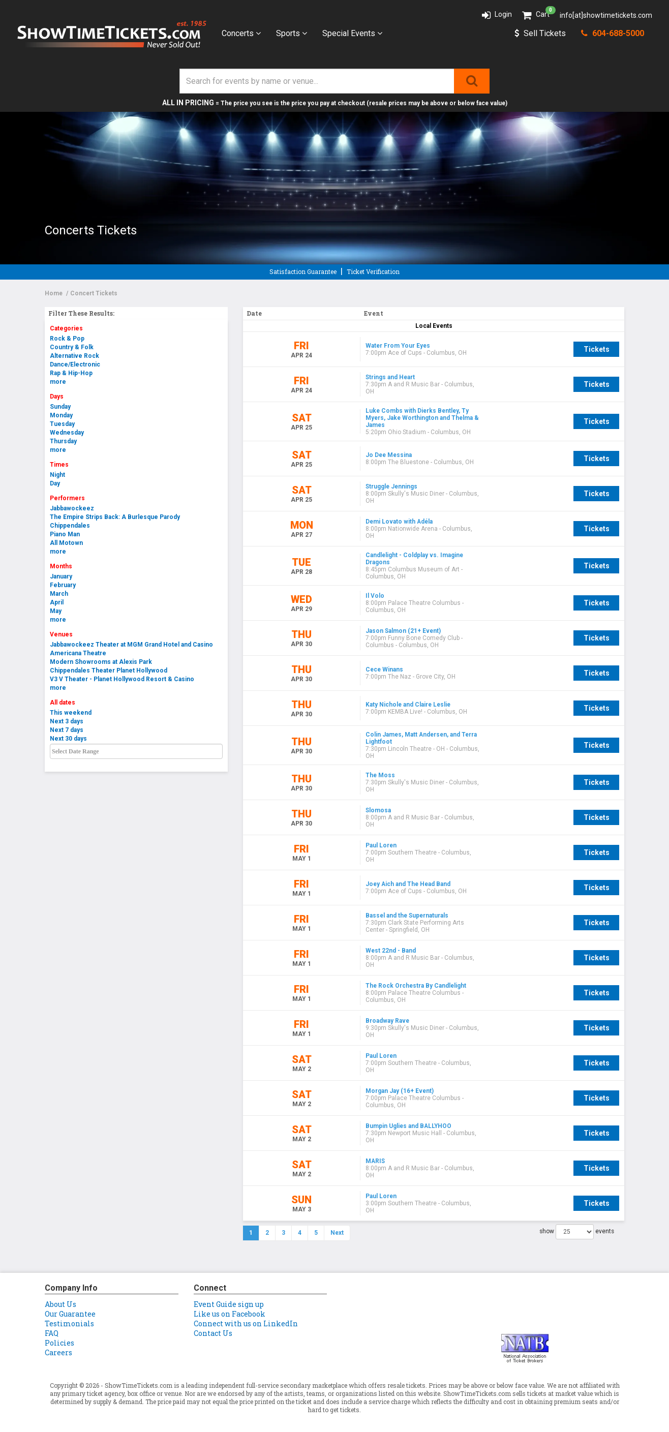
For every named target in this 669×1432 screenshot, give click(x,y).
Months (61, 566)
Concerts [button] (241, 33)
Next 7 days (66, 730)
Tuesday (62, 424)
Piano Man (65, 534)
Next (337, 1220)
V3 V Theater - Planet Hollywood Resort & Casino (122, 679)
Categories (66, 328)
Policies (59, 1330)
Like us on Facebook (229, 1301)
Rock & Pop (67, 338)
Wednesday (67, 432)
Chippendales (70, 525)
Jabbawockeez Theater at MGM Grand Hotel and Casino (131, 644)
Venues (61, 634)
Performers (67, 498)
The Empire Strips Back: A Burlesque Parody (115, 517)
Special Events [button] (352, 33)
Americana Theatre (78, 653)
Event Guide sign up (229, 1292)
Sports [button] (291, 33)
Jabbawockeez (72, 508)
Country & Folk (72, 347)
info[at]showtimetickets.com (606, 15)
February (63, 585)
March (59, 593)
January (61, 576)
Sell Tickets (540, 33)
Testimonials (69, 1311)
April (57, 602)
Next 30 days (68, 738)
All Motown (66, 542)
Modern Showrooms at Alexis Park (101, 661)
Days (57, 396)
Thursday (63, 441)
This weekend (71, 712)
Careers (58, 1340)
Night (57, 474)
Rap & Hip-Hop (71, 373)
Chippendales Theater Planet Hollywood (108, 670)
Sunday (60, 406)
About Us (60, 1292)
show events (576, 1219)
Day (55, 483)
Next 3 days (66, 721)
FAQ (51, 1321)
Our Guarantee (70, 1301)
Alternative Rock (74, 355)
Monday (61, 415)
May (56, 611)
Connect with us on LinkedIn (246, 1311)
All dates (62, 702)
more (58, 381)
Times (59, 464)
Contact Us (213, 1321)
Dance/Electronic (75, 364)
